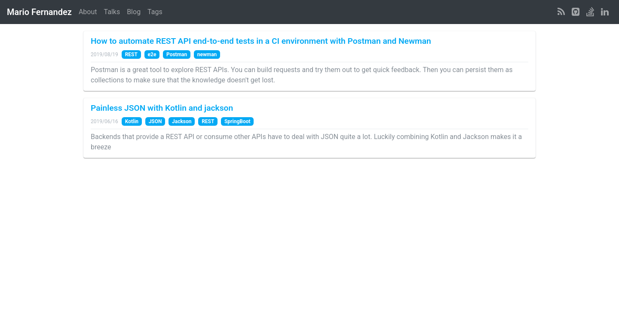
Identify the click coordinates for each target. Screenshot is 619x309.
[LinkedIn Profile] (605, 12)
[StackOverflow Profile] (590, 12)
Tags (154, 12)
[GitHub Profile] (575, 12)
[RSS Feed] (561, 12)
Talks (112, 12)
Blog (134, 12)
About (88, 12)
